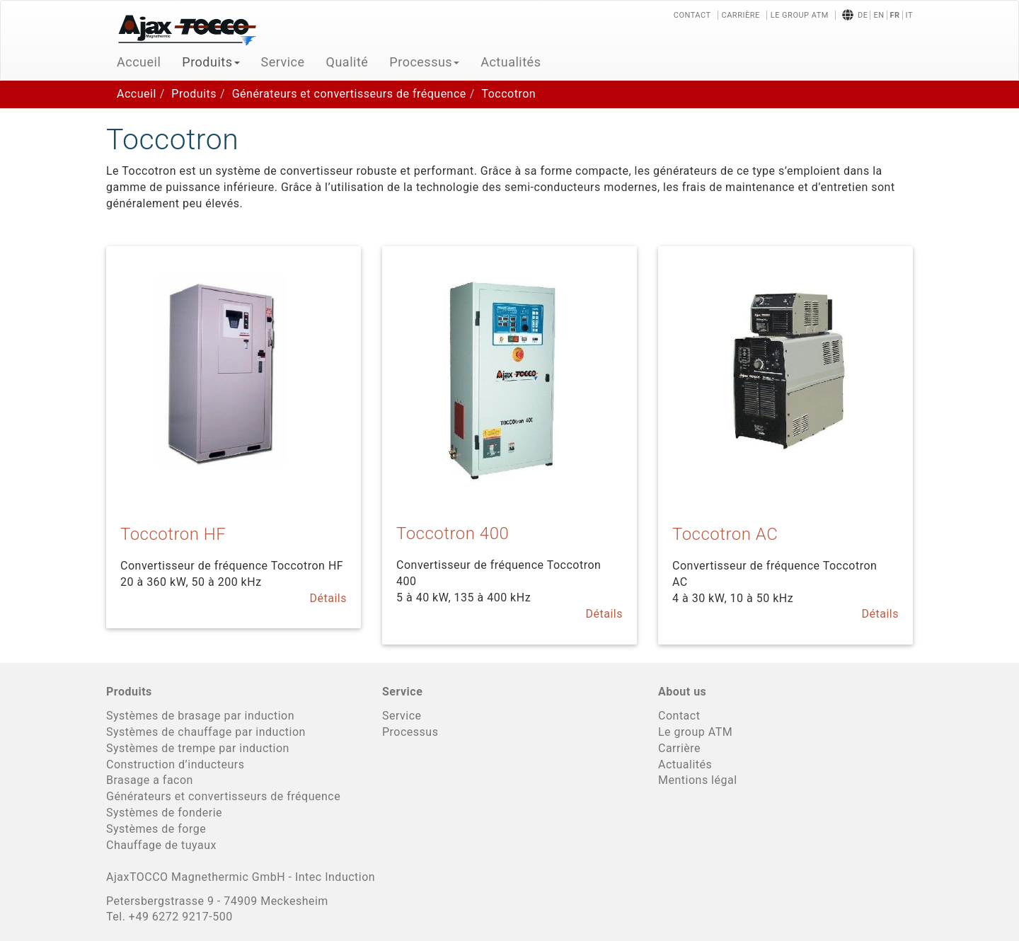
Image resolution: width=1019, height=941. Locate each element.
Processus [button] (424, 61)
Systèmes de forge (156, 829)
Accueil (139, 61)
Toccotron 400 (452, 533)
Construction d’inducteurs (175, 764)
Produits (194, 93)
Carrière (741, 15)
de (863, 15)
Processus (410, 732)
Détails (328, 598)
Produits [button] (210, 61)
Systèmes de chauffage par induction (206, 732)
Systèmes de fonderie (164, 812)
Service (283, 61)
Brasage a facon (149, 780)
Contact (692, 15)
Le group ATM (800, 15)
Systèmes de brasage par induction (200, 715)
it (909, 15)
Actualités (510, 61)
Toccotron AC (725, 534)
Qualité (347, 61)
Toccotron (508, 93)
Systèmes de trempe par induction (197, 748)
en (878, 15)
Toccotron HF (173, 534)
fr (895, 15)
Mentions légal (697, 780)
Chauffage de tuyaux (161, 845)
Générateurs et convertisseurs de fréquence (349, 93)
